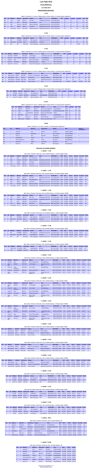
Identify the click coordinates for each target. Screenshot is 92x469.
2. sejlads (72, 18)
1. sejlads (66, 18)
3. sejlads (78, 18)
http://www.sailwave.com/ (46, 466)
